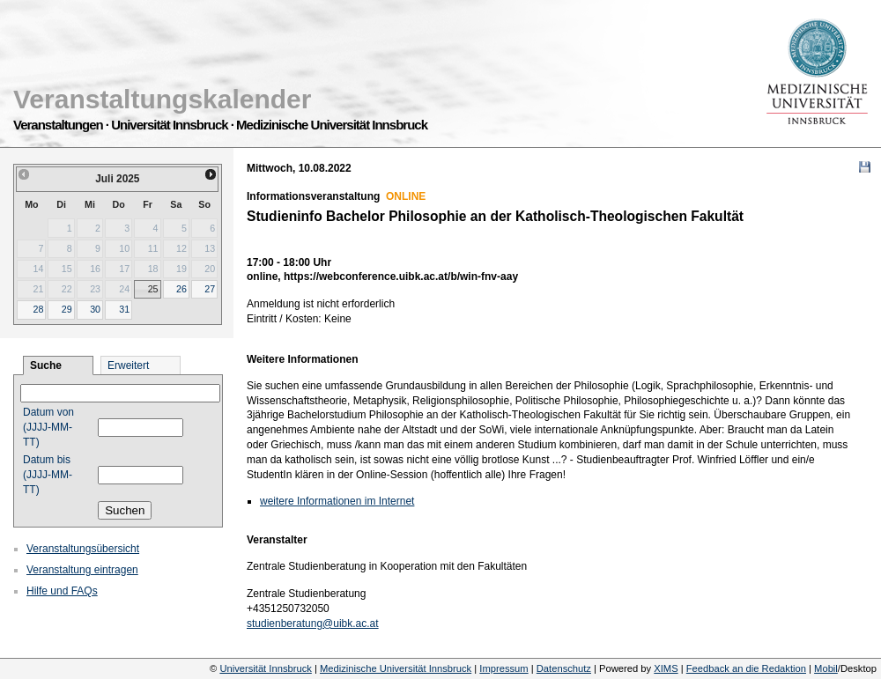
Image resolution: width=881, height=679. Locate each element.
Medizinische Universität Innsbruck (395, 668)
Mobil (826, 668)
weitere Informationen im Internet (337, 501)
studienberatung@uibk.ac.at (313, 623)
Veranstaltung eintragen (82, 570)
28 (38, 309)
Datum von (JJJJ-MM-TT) (48, 427)
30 (95, 309)
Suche (46, 365)
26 (181, 289)
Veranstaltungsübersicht (82, 548)
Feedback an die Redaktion (746, 668)
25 (153, 289)
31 (124, 309)
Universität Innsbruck (265, 668)
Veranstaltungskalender (162, 99)
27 (209, 289)
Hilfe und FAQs (62, 591)
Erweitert (128, 365)
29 (67, 309)
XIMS (665, 668)
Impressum (503, 668)
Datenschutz (564, 668)
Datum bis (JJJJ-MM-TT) (47, 475)
